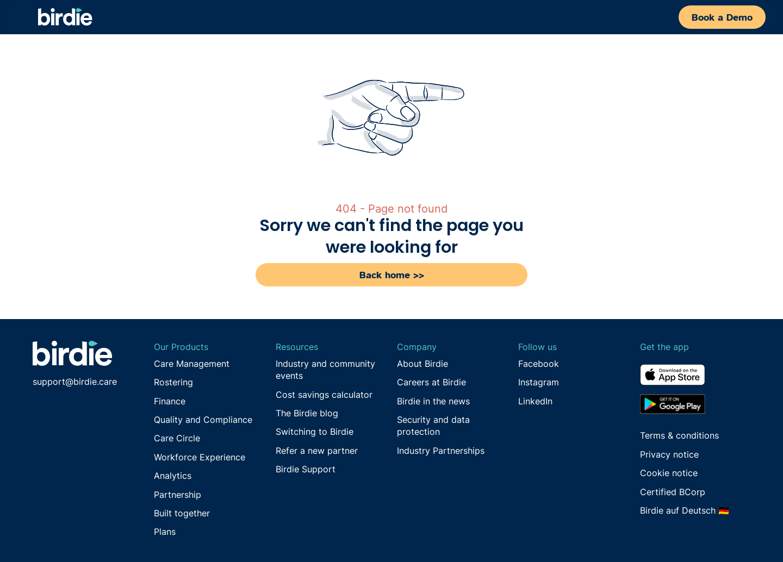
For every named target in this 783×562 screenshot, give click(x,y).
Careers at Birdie (431, 382)
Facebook (538, 363)
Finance (169, 401)
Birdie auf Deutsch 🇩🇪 (684, 510)
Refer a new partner (317, 450)
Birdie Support (305, 469)
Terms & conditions (679, 435)
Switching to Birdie (314, 431)
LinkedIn (535, 401)
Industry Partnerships (440, 450)
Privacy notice (669, 454)
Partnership (177, 494)
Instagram (538, 382)
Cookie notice (669, 472)
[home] (65, 17)
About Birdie (422, 363)
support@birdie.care (75, 381)
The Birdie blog (307, 413)
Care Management (191, 363)
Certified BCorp (672, 491)
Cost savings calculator (324, 394)
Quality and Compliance (203, 419)
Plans (165, 531)
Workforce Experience (199, 457)
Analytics (172, 475)
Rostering (173, 382)
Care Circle (177, 438)
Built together (182, 513)
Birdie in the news (433, 401)
